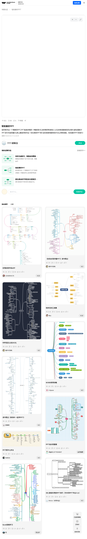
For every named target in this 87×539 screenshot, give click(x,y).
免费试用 (77, 3)
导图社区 (5, 9)
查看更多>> (81, 150)
